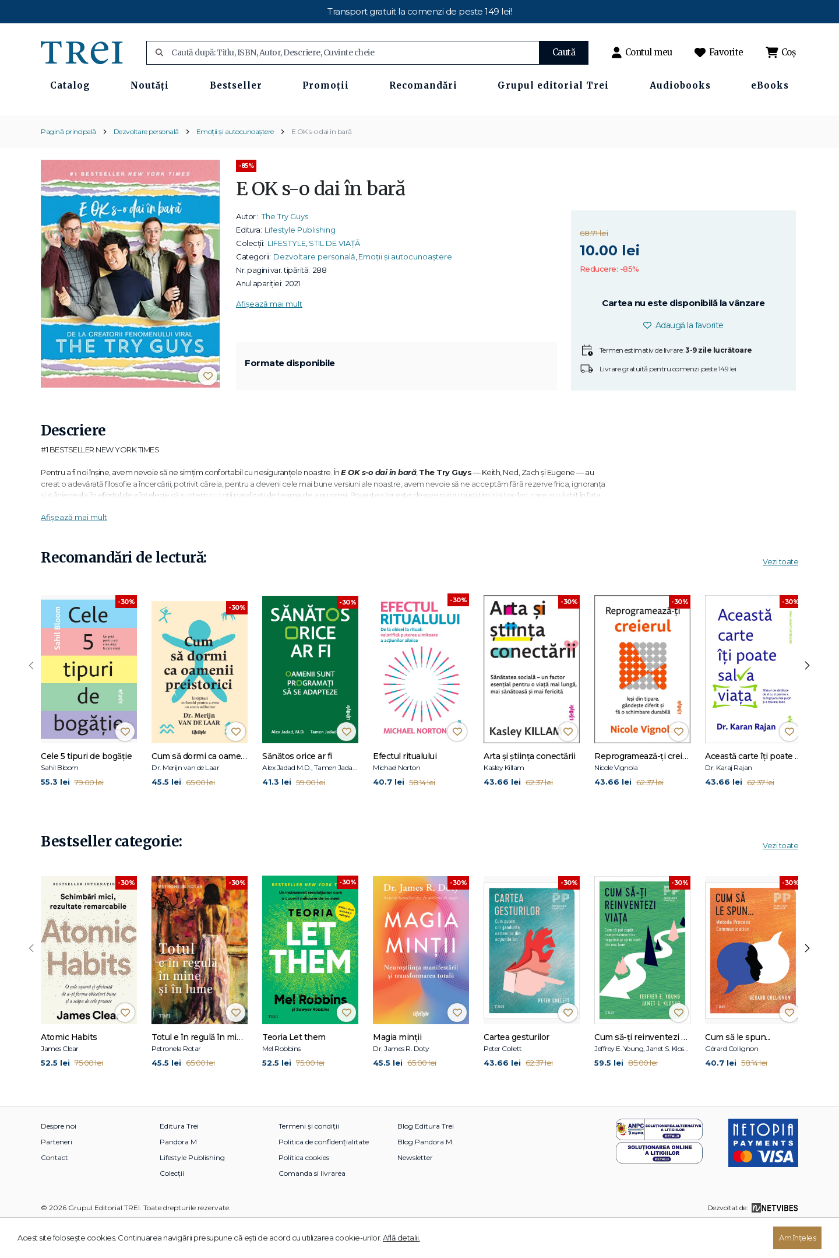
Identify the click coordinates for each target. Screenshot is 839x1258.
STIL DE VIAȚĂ (334, 277)
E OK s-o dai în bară (321, 165)
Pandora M (178, 1175)
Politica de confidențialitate (324, 1175)
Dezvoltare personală (146, 165)
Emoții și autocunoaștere (235, 165)
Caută (564, 52)
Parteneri (56, 1175)
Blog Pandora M (424, 1175)
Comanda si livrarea (312, 1207)
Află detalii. (401, 1237)
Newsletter (415, 1191)
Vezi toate (780, 595)
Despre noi (58, 1159)
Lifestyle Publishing (300, 263)
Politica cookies (304, 1191)
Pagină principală (68, 165)
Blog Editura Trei (425, 1159)
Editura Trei (179, 1159)
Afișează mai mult (269, 337)
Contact (54, 1191)
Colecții (172, 1207)
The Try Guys (285, 250)
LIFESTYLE (286, 277)
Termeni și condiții (309, 1159)
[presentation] (31, 700)
